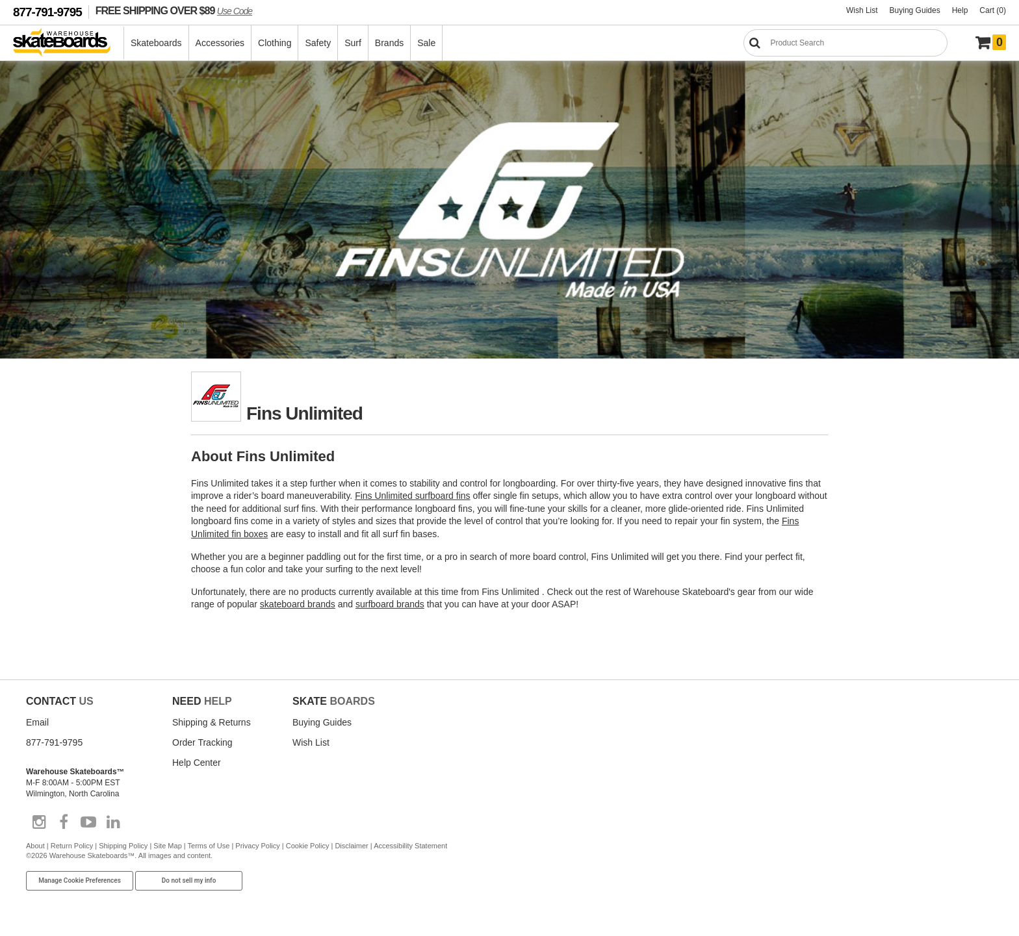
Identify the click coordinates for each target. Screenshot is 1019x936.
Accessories (220, 43)
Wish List (862, 10)
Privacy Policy (257, 846)
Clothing (274, 43)
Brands (389, 43)
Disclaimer (351, 846)
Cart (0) (992, 10)
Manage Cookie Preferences (79, 880)
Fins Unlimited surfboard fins (412, 495)
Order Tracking (202, 742)
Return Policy (72, 846)
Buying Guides (915, 10)
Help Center (196, 762)
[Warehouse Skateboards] (68, 43)
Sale (426, 43)
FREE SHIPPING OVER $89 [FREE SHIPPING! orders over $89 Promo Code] (174, 10)
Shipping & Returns (211, 722)
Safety (318, 43)
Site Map (167, 846)
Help (960, 10)
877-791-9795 (47, 12)
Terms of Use (209, 846)
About (35, 846)
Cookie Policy (307, 846)
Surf (352, 43)
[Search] (845, 43)
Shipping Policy (123, 846)
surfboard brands (389, 604)
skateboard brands (297, 604)
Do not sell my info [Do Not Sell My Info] (189, 880)
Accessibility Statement (410, 846)
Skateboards (156, 43)
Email (37, 722)
